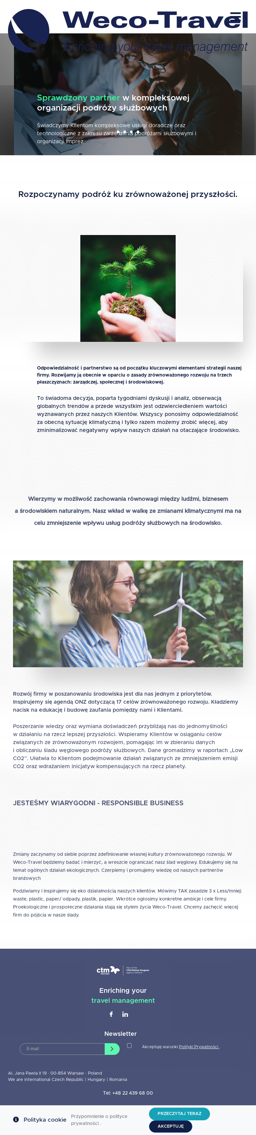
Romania (118, 1080)
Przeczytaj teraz (179, 1114)
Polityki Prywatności (199, 1047)
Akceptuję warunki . (181, 1047)
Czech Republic (68, 1080)
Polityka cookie (45, 1120)
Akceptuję (171, 1126)
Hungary (97, 1080)
